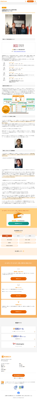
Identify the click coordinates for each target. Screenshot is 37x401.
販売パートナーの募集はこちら (18, 378)
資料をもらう (30, 1)
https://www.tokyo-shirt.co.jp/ (19, 51)
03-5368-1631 (5, 360)
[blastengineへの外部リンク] (18, 344)
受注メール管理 (27, 239)
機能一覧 (2, 365)
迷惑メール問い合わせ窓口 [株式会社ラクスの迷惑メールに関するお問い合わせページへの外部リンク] (26, 395)
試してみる (18, 295)
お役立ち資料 (3, 369)
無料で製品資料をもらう (18, 375)
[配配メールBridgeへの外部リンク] (18, 337)
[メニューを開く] (35, 1)
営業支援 (9, 242)
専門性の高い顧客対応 (9, 245)
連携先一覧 (3, 366)
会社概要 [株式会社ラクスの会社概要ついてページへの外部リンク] (6, 395)
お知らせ (2, 371)
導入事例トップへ (18, 251)
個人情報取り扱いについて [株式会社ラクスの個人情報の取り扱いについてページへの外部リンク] (12, 395)
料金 (20, 363)
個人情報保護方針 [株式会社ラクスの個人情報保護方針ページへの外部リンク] (18, 395)
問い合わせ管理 (9, 239)
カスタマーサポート (27, 242)
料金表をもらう (18, 311)
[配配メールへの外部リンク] (18, 329)
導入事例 (20, 365)
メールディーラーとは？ (5, 363)
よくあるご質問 (21, 366)
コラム (2, 368)
